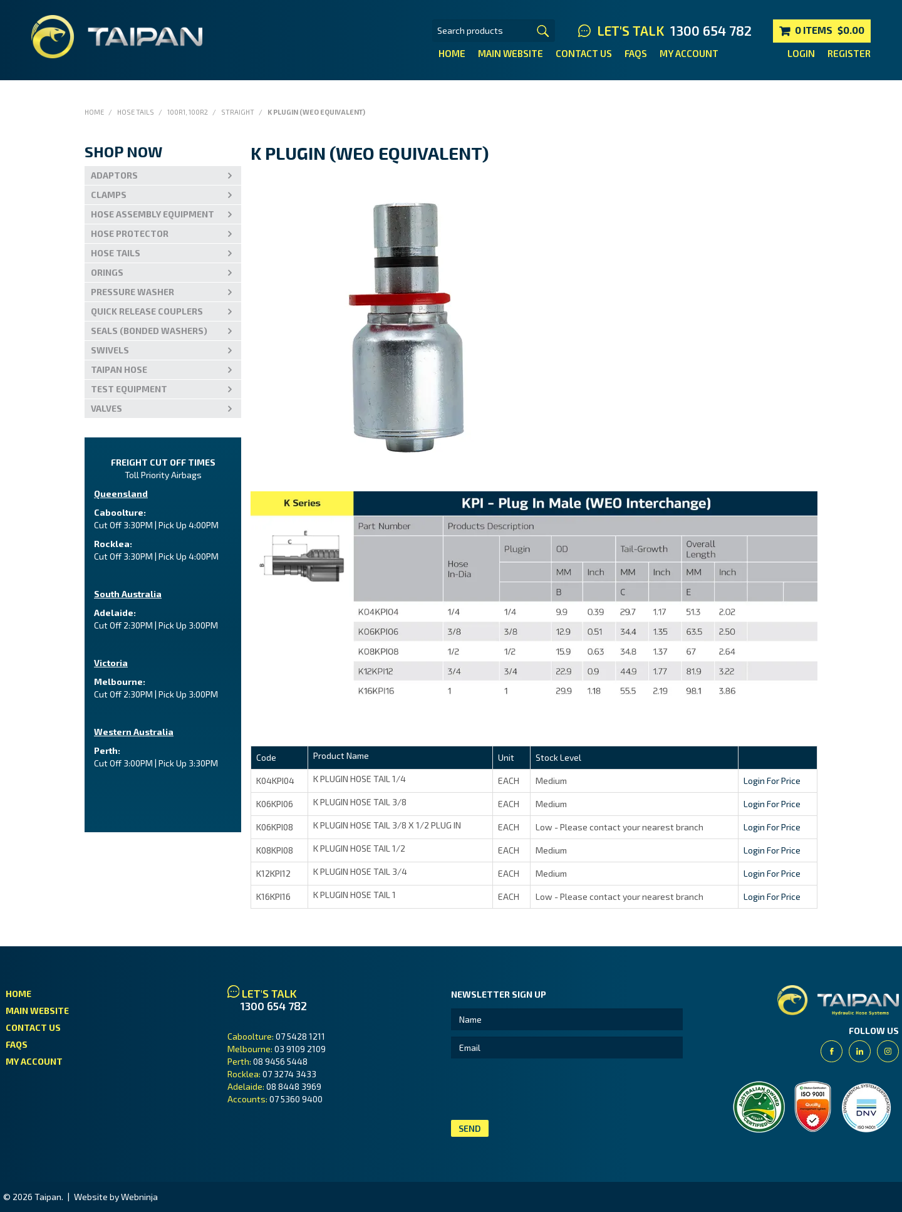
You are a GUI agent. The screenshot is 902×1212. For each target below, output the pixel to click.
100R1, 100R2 (187, 112)
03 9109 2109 (300, 1048)
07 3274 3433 (289, 1073)
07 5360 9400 (296, 1099)
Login (801, 53)
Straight (237, 112)
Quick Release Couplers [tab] (147, 311)
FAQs (636, 53)
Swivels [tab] (110, 350)
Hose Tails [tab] (115, 253)
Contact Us (584, 53)
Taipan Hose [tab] (119, 369)
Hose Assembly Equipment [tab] (152, 214)
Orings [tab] (107, 272)
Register (849, 53)
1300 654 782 (711, 30)
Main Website (510, 53)
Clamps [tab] (109, 194)
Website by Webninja (116, 1196)
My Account (689, 53)
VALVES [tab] (106, 408)
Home (451, 53)
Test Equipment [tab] (129, 389)
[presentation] (546, 1089)
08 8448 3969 (293, 1086)
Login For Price (772, 780)
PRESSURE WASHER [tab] (132, 291)
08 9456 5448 (280, 1061)
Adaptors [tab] (114, 175)
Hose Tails (135, 112)
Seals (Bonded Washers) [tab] (149, 330)
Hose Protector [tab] (129, 233)
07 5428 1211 (300, 1036)
